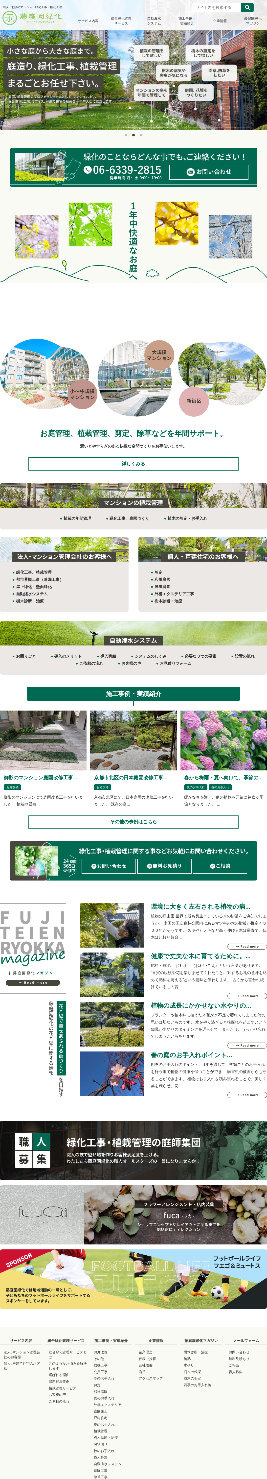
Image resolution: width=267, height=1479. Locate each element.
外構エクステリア (107, 1414)
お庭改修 (12, 792)
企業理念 (146, 1362)
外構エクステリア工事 (174, 598)
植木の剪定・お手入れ (187, 523)
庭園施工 (101, 1421)
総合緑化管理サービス (66, 1350)
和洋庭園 (101, 1401)
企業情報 (156, 1350)
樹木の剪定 (192, 1388)
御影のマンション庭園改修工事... (40, 782)
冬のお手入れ (104, 1388)
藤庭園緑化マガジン (201, 1350)
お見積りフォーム (175, 668)
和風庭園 (162, 584)
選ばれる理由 (59, 1384)
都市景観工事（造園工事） (40, 584)
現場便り (101, 1454)
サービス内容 (21, 1350)
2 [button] (133, 135)
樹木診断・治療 (30, 606)
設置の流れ (245, 661)
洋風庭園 (162, 591)
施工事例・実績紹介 (111, 1350)
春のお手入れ (220, 792)
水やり (189, 1375)
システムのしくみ (150, 661)
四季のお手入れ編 (197, 1395)
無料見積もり (239, 1368)
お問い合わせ (239, 1362)
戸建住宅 (101, 1428)
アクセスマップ (151, 1388)
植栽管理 (101, 1441)
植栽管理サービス (62, 1398)
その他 (99, 1368)
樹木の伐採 (192, 1382)
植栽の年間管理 (77, 523)
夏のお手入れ (196, 792)
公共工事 (101, 1382)
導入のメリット (68, 661)
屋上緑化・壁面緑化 (34, 591)
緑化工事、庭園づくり (129, 523)
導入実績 (108, 661)
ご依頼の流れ (91, 668)
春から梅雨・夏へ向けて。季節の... (223, 782)
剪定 (158, 577)
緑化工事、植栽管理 (34, 577)
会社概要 (146, 1375)
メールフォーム (246, 1350)
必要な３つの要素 (200, 661)
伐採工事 (101, 1375)
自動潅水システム (32, 598)
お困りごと (26, 661)
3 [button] (140, 135)
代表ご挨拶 (147, 1368)
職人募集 (101, 1467)
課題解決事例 (59, 1391)
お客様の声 (131, 668)
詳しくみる (133, 466)
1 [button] (126, 135)
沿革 (142, 1382)
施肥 (187, 1368)
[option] (133, 65)
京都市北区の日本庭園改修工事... (130, 782)
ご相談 (234, 1375)
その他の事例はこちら (133, 829)
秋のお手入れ (104, 1460)
